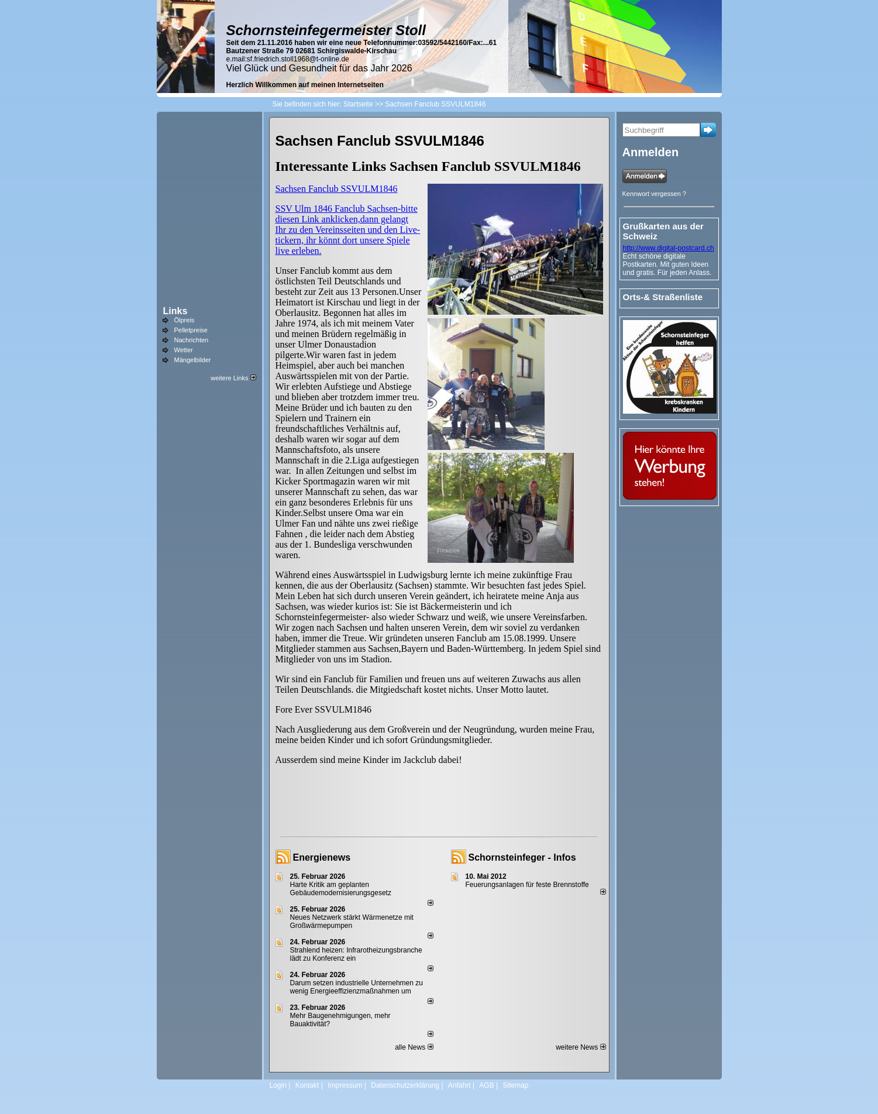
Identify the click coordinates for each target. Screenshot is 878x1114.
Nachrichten (191, 339)
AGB (486, 1085)
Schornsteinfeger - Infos (522, 857)
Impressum (345, 1085)
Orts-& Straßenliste (663, 297)
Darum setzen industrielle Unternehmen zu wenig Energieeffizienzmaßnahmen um (356, 987)
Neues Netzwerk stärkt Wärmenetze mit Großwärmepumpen (352, 921)
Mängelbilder (192, 359)
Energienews (322, 857)
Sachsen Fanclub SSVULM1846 (337, 189)
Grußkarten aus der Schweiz (663, 231)
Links (175, 311)
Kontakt (307, 1085)
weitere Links (233, 377)
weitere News (580, 1047)
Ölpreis (184, 320)
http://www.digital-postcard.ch (668, 248)
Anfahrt (459, 1085)
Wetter (183, 349)
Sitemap (515, 1085)
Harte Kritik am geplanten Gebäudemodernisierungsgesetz (340, 889)
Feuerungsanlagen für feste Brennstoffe (527, 885)
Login (278, 1085)
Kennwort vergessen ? (654, 193)
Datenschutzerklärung (405, 1085)
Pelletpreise (191, 329)
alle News (414, 1047)
